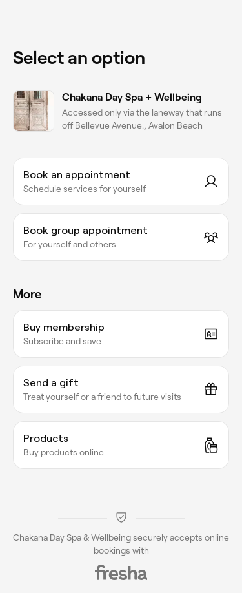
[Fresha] (121, 572)
